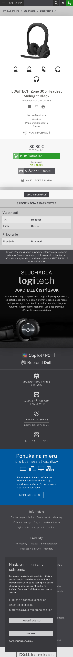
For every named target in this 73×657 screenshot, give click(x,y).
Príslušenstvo (12, 10)
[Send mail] (36, 107)
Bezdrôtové (48, 10)
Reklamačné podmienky (49, 517)
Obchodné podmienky (22, 517)
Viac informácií (36, 194)
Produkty (36, 538)
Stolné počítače (49, 543)
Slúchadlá (31, 10)
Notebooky (21, 543)
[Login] (63, 3)
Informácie (36, 511)
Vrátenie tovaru (52, 522)
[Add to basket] (36, 156)
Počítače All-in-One (30, 548)
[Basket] (69, 3)
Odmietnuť (31, 633)
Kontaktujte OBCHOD (30, 495)
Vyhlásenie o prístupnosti (31, 527)
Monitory (48, 548)
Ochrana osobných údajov (27, 522)
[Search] (56, 3)
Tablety (34, 543)
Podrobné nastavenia (21, 641)
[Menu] (3, 3)
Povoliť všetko (31, 620)
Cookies (51, 527)
